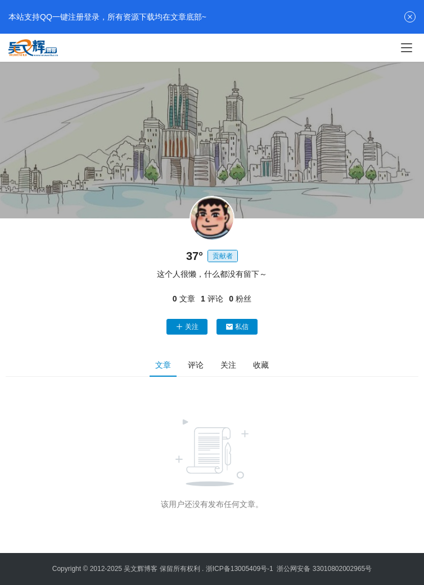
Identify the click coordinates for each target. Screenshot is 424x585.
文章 (163, 364)
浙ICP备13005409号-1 (239, 569)
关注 (187, 327)
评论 (196, 364)
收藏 (261, 364)
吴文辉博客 (140, 569)
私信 (237, 327)
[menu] (406, 48)
